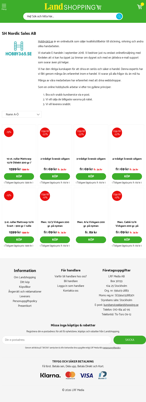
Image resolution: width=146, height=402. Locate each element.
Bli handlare (71, 281)
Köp (19, 176)
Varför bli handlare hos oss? (71, 276)
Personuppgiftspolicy (25, 301)
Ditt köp (25, 282)
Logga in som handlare (70, 286)
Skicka (129, 340)
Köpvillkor (25, 287)
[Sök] (70, 16)
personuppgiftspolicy (112, 348)
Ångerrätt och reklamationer (24, 291)
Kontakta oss (70, 290)
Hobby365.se (45, 41)
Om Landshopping (25, 277)
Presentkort (25, 306)
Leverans (25, 296)
